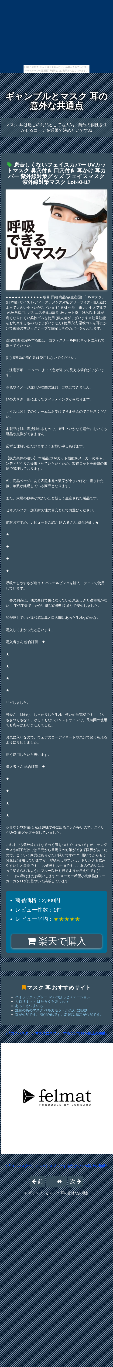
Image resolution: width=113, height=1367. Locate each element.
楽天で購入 (56, 941)
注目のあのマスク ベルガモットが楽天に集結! (51, 1010)
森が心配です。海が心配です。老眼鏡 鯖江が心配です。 (59, 1014)
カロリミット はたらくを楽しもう (41, 1001)
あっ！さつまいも (29, 1006)
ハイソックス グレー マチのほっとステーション (52, 997)
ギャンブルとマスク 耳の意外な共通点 (56, 101)
